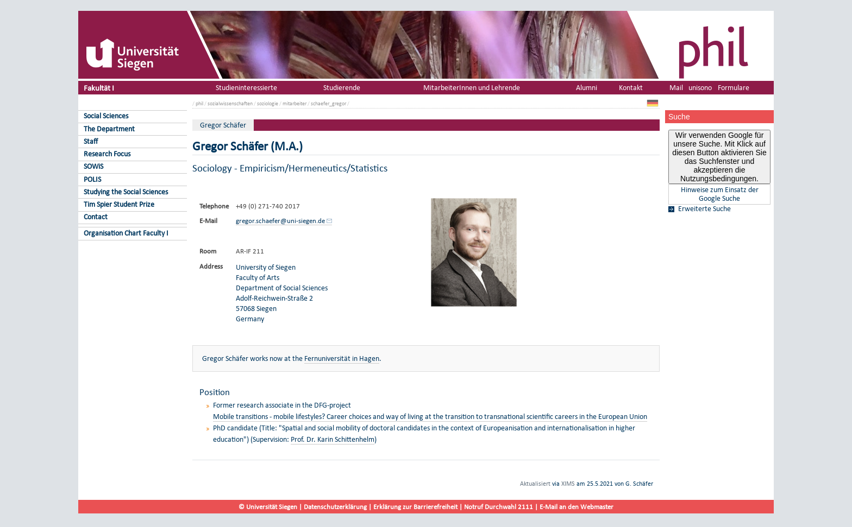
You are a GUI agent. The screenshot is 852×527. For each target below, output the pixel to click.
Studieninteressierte (246, 87)
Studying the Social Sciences (126, 191)
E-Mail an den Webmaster (576, 507)
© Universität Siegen (268, 507)
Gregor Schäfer (223, 125)
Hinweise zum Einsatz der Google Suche (720, 194)
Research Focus (107, 153)
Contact (96, 216)
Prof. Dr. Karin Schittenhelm (332, 439)
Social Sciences (106, 115)
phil (199, 103)
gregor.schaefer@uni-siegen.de (280, 221)
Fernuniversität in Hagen (341, 358)
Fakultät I (99, 87)
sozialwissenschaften (230, 103)
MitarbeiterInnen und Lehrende (471, 87)
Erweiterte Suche (704, 209)
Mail (676, 87)
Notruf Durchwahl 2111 (498, 507)
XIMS (568, 483)
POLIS (92, 179)
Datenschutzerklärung (335, 507)
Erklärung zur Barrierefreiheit (415, 507)
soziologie (267, 103)
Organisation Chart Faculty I (126, 233)
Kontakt (631, 87)
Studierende (341, 87)
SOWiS (93, 166)
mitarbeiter (294, 103)
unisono (700, 87)
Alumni (586, 87)
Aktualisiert (535, 483)
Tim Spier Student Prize (119, 204)
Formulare (733, 87)
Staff (91, 141)
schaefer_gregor (328, 103)
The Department (109, 129)
